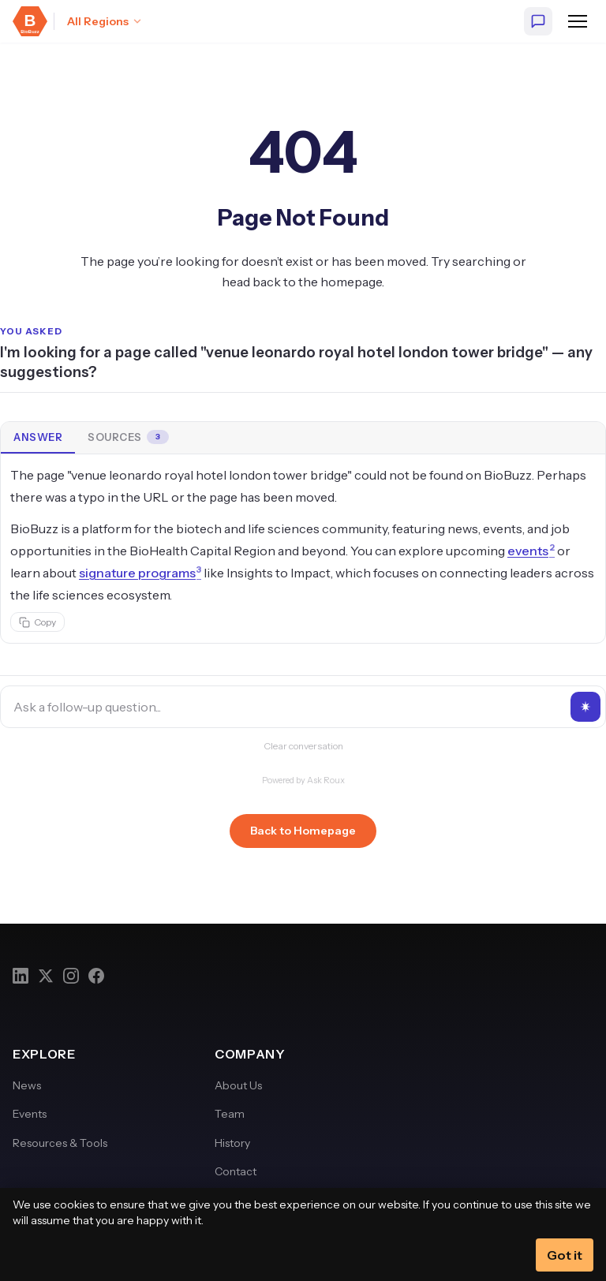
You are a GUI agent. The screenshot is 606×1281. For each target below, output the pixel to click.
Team (230, 1114)
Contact (235, 1171)
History (232, 1143)
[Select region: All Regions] (105, 21)
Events (30, 1114)
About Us (238, 1085)
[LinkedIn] (20, 976)
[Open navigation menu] (577, 21)
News (27, 1085)
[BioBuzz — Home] (30, 21)
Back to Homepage (303, 831)
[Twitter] (46, 976)
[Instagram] (71, 976)
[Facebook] (96, 976)
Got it (564, 1255)
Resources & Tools (60, 1143)
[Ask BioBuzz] (538, 21)
